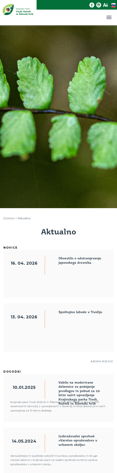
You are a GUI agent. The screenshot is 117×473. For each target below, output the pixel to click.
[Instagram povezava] (99, 5)
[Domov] (18, 12)
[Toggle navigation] (109, 17)
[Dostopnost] (106, 5)
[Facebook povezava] (92, 5)
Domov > (10, 218)
